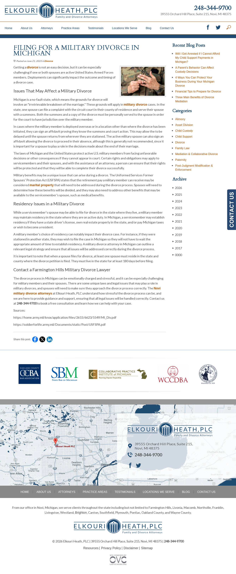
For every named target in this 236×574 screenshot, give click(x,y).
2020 (177, 228)
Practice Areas (70, 28)
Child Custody (184, 130)
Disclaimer (131, 548)
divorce (32, 67)
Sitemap (147, 548)
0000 (177, 254)
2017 (177, 248)
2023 (177, 207)
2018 (177, 241)
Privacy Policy (111, 548)
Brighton (81, 512)
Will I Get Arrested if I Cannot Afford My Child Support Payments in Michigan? (197, 57)
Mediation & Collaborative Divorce (196, 154)
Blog (148, 28)
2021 (177, 221)
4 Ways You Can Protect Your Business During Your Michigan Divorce (194, 81)
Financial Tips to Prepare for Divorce (198, 91)
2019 (177, 234)
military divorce (135, 104)
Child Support (183, 136)
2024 (177, 201)
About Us (26, 28)
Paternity (180, 159)
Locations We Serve (124, 28)
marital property (42, 185)
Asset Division (184, 124)
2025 (177, 194)
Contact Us (167, 28)
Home (8, 28)
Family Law (182, 148)
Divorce (49, 61)
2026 (177, 187)
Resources (90, 548)
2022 (177, 214)
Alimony (180, 119)
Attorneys (47, 28)
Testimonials (96, 28)
